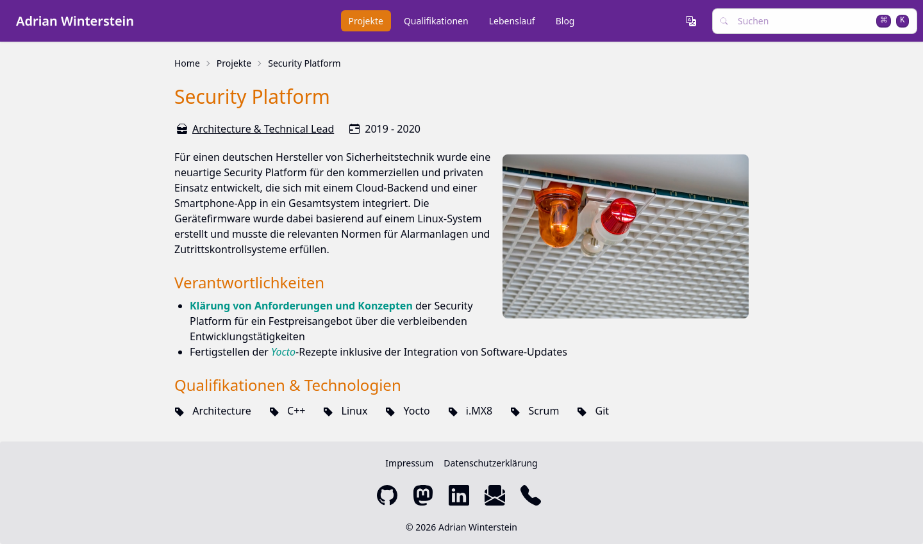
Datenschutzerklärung (490, 463)
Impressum (409, 463)
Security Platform (304, 63)
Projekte (234, 63)
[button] (693, 21)
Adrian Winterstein (75, 20)
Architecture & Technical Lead (263, 129)
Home (187, 63)
